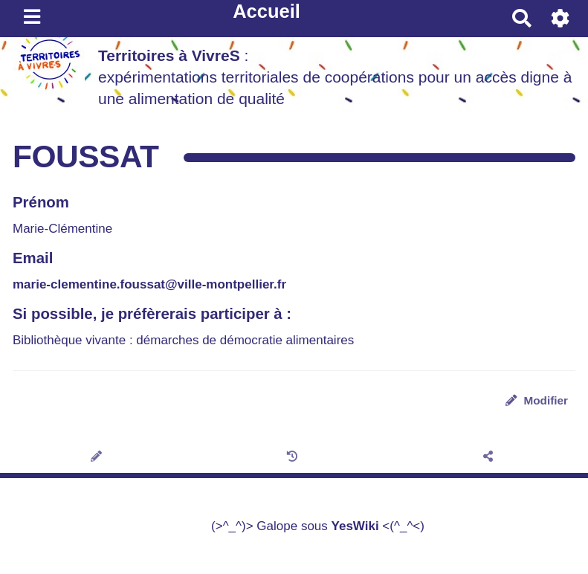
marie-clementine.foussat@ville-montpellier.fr (149, 284)
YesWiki (355, 526)
